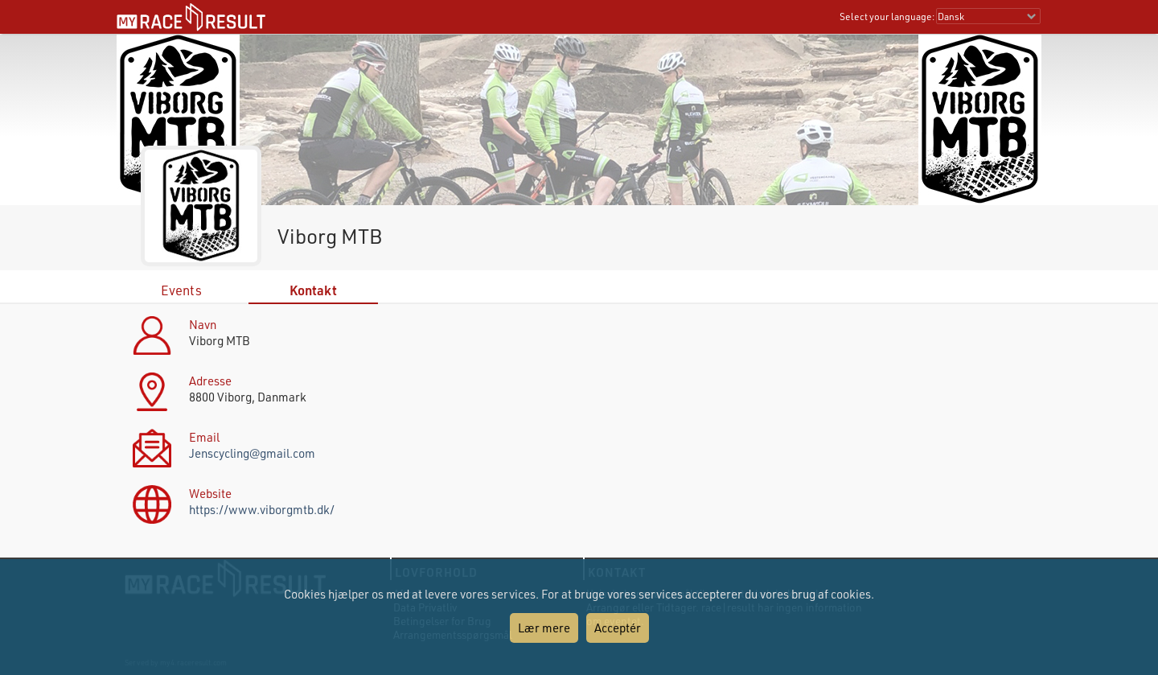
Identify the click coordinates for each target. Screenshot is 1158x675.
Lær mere (544, 627)
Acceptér (617, 627)
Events (181, 290)
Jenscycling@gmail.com (252, 453)
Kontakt (313, 290)
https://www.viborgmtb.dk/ (262, 509)
